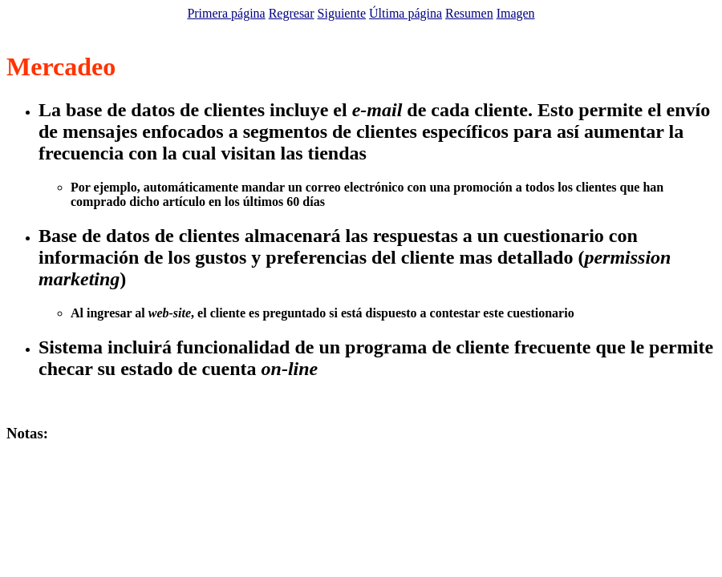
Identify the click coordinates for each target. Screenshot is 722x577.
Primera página (226, 13)
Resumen (469, 13)
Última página (405, 13)
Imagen (516, 13)
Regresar (291, 13)
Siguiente (342, 13)
